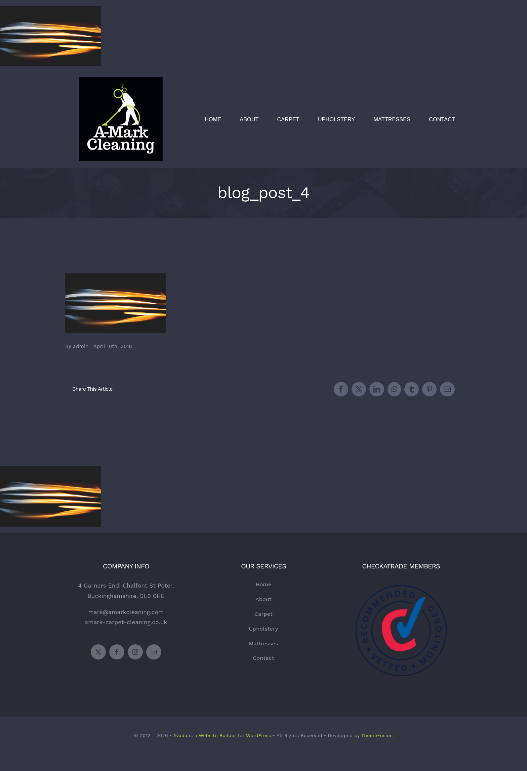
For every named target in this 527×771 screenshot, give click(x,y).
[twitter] (98, 651)
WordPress (258, 735)
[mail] (153, 651)
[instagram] (135, 651)
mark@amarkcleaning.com (126, 612)
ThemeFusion (377, 735)
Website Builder (217, 735)
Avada (180, 735)
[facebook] (116, 651)
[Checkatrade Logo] (401, 572)
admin (81, 346)
